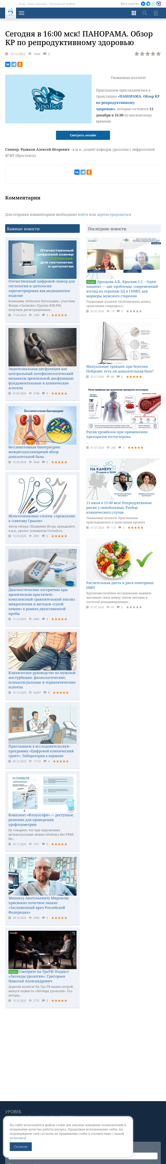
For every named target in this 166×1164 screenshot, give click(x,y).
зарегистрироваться (114, 213)
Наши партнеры (37, 4)
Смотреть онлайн (83, 134)
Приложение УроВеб (62, 4)
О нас (22, 4)
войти (83, 213)
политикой (18, 1138)
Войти (155, 13)
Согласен (20, 1146)
